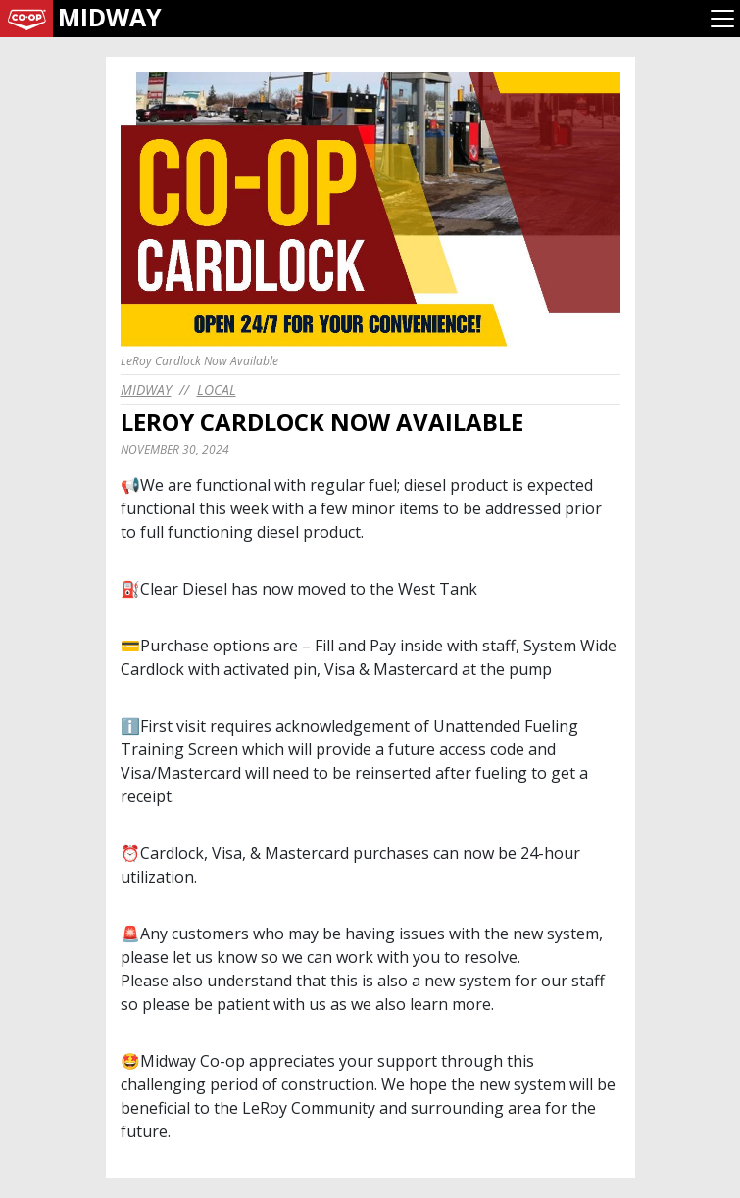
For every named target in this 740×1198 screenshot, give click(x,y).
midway (146, 389)
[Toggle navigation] (722, 18)
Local (216, 389)
